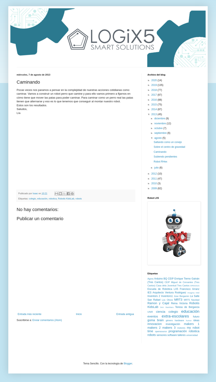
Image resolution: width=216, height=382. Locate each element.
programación (177, 331)
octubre (158, 128)
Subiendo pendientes (165, 156)
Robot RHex (160, 161)
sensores (162, 335)
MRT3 (178, 299)
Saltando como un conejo (168, 142)
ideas (196, 320)
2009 (154, 188)
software (172, 335)
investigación (173, 324)
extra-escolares (175, 316)
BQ (165, 278)
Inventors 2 (153, 296)
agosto (158, 138)
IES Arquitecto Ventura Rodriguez (166, 292)
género (169, 320)
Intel (197, 293)
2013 (154, 114)
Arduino (158, 278)
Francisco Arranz (189, 289)
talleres (182, 335)
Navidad (195, 300)
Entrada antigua (125, 314)
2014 (154, 109)
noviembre (160, 123)
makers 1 (191, 324)
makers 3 (169, 327)
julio (157, 167)
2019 (154, 85)
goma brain (155, 320)
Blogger (128, 363)
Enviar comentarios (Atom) (47, 320)
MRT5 (187, 300)
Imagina (190, 293)
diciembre (160, 118)
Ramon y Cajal (158, 303)
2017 (154, 94)
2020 (154, 80)
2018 (154, 90)
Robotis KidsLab (66, 198)
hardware (179, 320)
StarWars (169, 307)
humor (188, 320)
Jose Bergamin (181, 296)
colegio (32, 198)
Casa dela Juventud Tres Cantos (173, 285)
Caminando (160, 151)
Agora (150, 278)
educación (42, 198)
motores (181, 328)
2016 (154, 99)
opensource (161, 331)
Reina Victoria (179, 303)
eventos (152, 316)
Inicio (79, 314)
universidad (192, 335)
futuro (196, 316)
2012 (154, 173)
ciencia (160, 311)
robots (79, 198)
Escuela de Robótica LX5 (162, 289)
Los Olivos (167, 300)
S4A (162, 307)
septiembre (160, 133)
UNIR (150, 312)
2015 (154, 104)
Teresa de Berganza (187, 307)
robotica (52, 198)
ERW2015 (194, 285)
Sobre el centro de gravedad (169, 146)
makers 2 (154, 327)
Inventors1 (167, 296)
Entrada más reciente (29, 314)
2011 (154, 178)
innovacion (154, 324)
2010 (154, 183)
